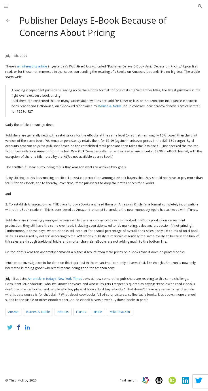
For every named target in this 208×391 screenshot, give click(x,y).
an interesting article (32, 66)
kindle (98, 312)
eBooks (63, 312)
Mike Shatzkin (120, 312)
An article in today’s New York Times (55, 278)
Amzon (13, 312)
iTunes (81, 312)
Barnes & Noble (110, 106)
